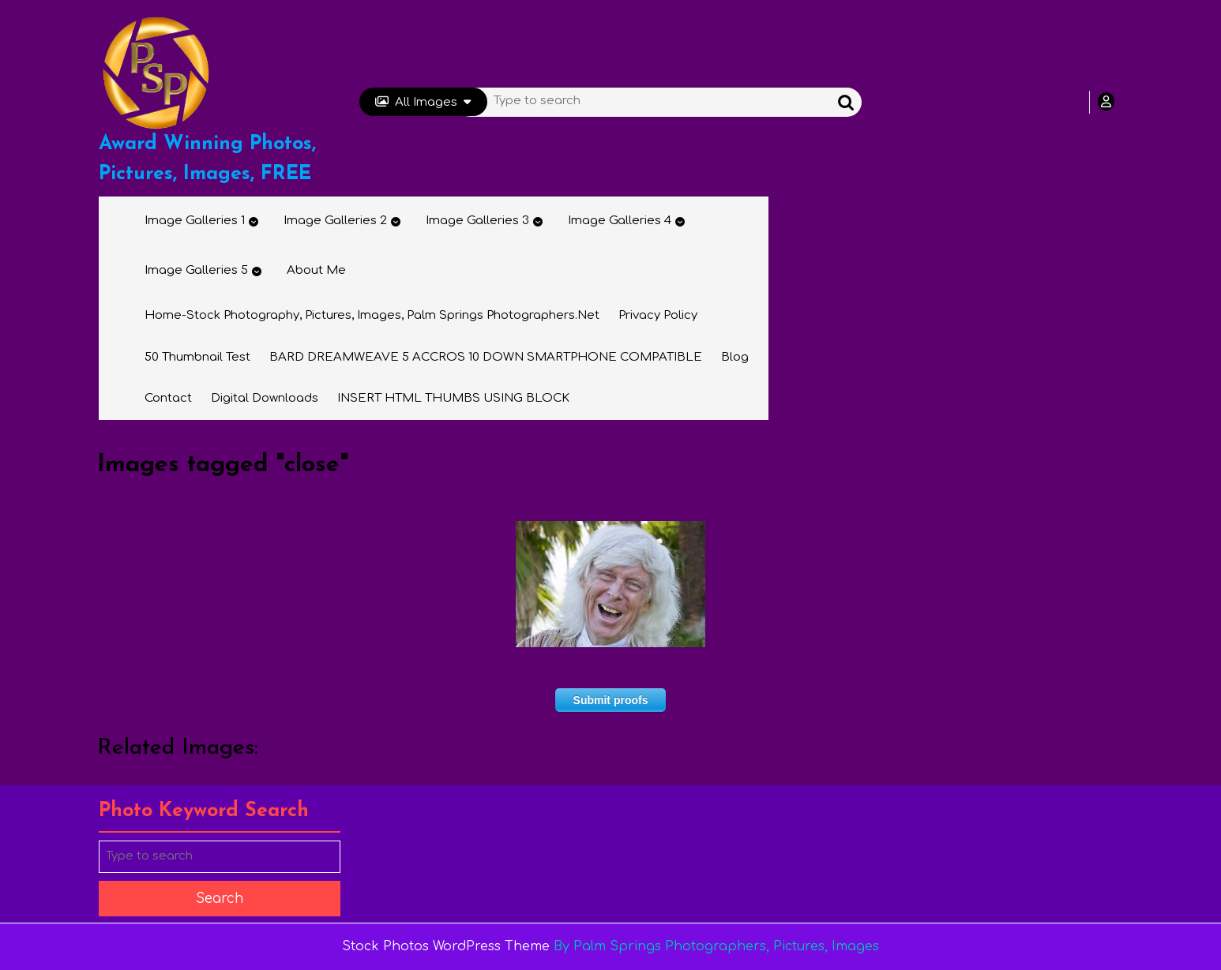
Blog (735, 357)
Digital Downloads (264, 398)
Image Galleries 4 (619, 220)
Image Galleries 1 (195, 220)
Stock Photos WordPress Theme (446, 946)
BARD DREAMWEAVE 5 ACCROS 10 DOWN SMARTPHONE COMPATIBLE (485, 357)
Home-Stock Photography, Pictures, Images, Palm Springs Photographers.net (372, 315)
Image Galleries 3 (477, 220)
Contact (168, 398)
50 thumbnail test (197, 357)
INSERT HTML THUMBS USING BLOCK (453, 398)
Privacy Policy (657, 315)
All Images (423, 102)
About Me (316, 270)
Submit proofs (610, 700)
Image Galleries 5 (196, 270)
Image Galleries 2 (335, 220)
